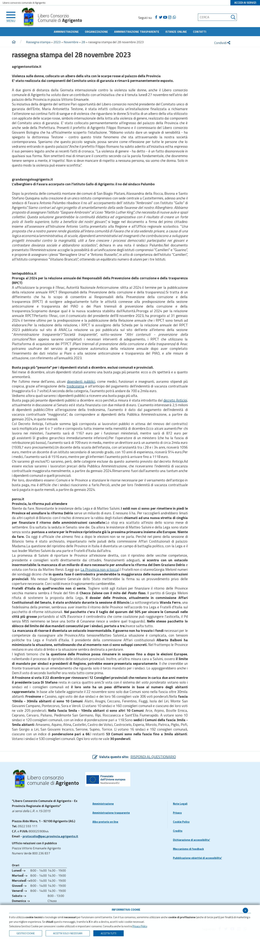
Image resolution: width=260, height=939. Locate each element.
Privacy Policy (139, 926)
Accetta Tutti (108, 933)
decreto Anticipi (175, 400)
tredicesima (75, 386)
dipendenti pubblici (81, 381)
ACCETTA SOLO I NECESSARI (67, 933)
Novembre (71, 42)
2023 (57, 42)
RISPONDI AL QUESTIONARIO (153, 756)
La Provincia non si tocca (99, 569)
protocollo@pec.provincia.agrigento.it (50, 836)
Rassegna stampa (38, 42)
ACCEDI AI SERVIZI (245, 3)
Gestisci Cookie (26, 933)
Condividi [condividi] (222, 42)
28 (83, 42)
